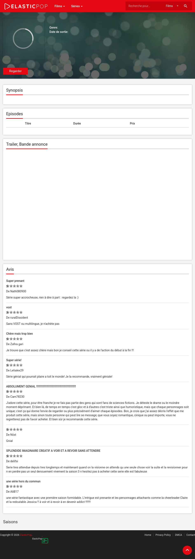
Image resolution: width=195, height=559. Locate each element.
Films (60, 6)
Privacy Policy (163, 535)
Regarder (15, 71)
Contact (190, 535)
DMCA (178, 535)
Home (148, 535)
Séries (77, 6)
